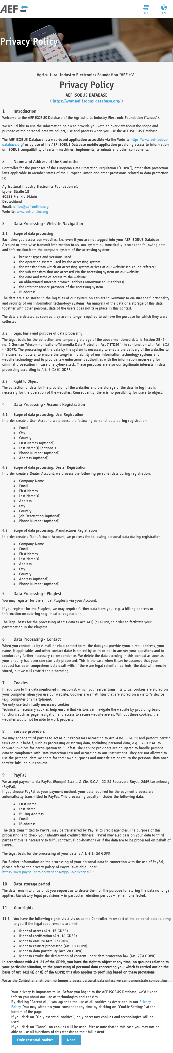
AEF (146, 13)
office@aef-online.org (31, 206)
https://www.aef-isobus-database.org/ (86, 101)
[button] (35, 1040)
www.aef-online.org (32, 211)
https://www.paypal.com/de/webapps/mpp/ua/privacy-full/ (48, 871)
